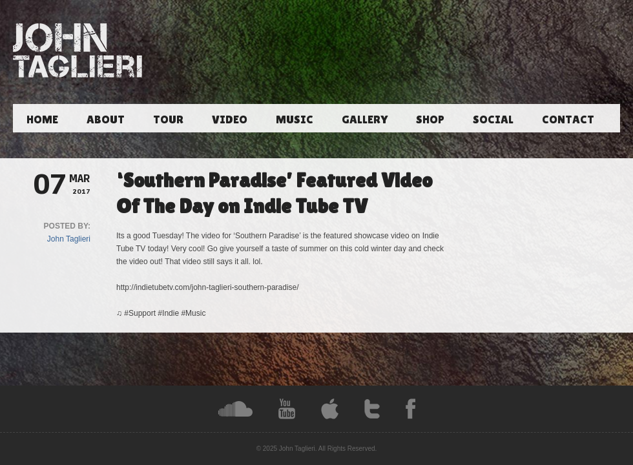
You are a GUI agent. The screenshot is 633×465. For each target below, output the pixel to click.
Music (294, 119)
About (106, 119)
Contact (568, 119)
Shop (430, 119)
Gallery (365, 119)
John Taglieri (68, 238)
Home (42, 119)
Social (493, 119)
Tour (168, 119)
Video (229, 119)
